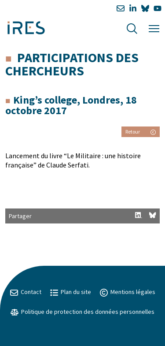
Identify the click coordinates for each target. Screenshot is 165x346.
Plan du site (70, 292)
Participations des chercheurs (72, 64)
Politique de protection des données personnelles (82, 312)
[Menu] (154, 28)
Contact (25, 292)
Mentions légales (127, 292)
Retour (140, 131)
